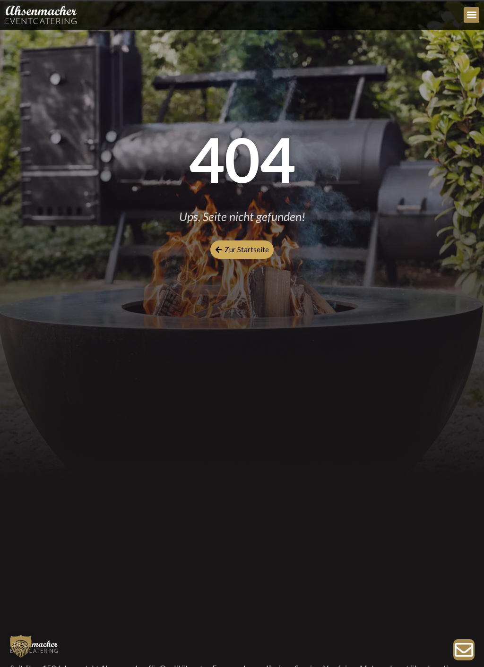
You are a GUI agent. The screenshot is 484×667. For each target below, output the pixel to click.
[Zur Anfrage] (464, 650)
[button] (471, 15)
